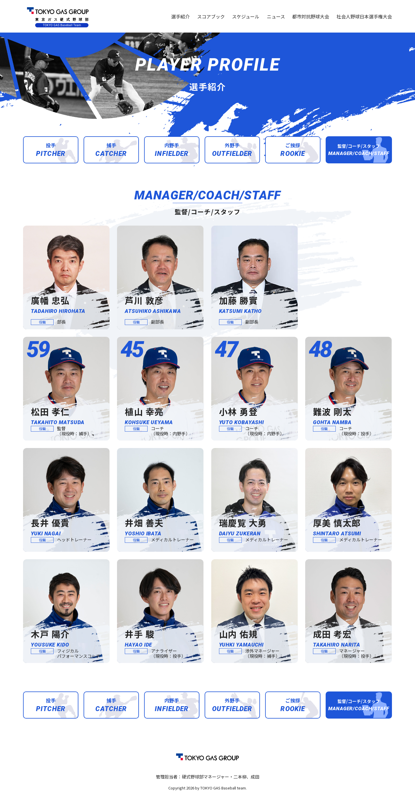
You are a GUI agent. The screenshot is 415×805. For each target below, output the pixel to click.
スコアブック (211, 16)
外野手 (232, 149)
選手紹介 (180, 16)
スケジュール (245, 16)
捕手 (111, 149)
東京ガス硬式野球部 (57, 16)
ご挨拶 (292, 149)
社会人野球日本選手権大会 (364, 16)
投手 (50, 149)
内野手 (171, 149)
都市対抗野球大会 (310, 16)
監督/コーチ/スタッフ (358, 149)
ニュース (276, 16)
